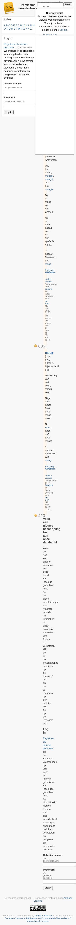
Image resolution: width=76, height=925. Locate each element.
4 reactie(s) (49, 270)
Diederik (49, 485)
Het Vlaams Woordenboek (17, 915)
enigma (48, 289)
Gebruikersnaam (13, 83)
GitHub (63, 29)
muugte (49, 189)
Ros (47, 427)
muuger (49, 175)
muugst (49, 179)
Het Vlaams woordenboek (27, 6)
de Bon (47, 302)
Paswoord (9, 97)
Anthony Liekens (44, 915)
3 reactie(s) (49, 466)
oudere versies (48, 280)
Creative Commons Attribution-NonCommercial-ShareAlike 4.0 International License (37, 920)
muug (48, 264)
